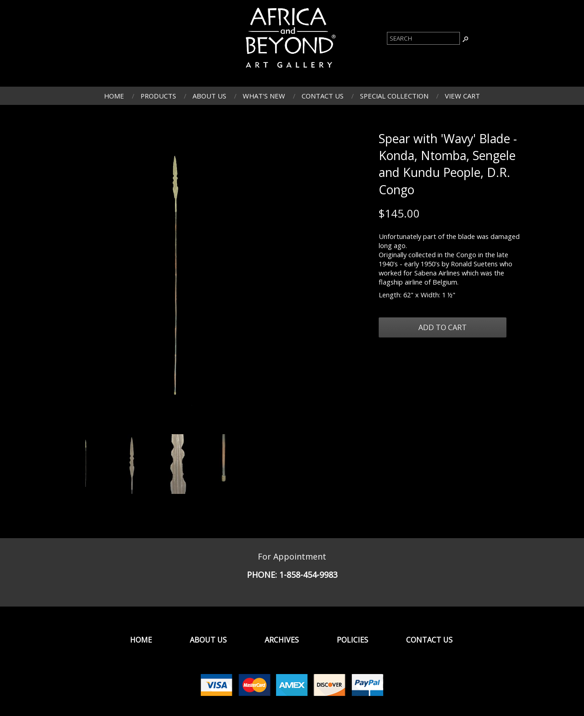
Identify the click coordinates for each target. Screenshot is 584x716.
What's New (264, 95)
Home (114, 95)
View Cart (462, 95)
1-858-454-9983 (308, 574)
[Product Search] (423, 38)
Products (158, 95)
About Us (209, 95)
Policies (352, 640)
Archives (282, 640)
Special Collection (394, 95)
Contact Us (323, 95)
